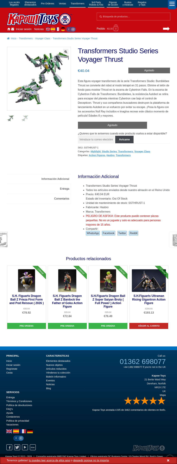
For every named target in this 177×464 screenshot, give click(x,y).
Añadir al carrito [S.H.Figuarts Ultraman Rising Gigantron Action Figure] (149, 326)
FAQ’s (9, 409)
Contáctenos (13, 29)
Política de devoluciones (19, 405)
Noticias (39, 29)
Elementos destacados (58, 361)
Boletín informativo (56, 376)
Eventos (50, 380)
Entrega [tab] (64, 188)
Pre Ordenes (47, 3)
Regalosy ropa (142, 3)
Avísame (124, 139)
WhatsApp (93, 233)
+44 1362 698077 (133, 367)
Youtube (25, 447)
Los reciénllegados (14, 3)
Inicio (9, 29)
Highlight (96, 151)
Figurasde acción (113, 3)
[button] (65, 51)
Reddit (133, 233)
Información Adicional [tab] (55, 178)
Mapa (163, 395)
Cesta (9, 372)
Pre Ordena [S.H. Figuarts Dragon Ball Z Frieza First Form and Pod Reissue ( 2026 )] (26, 326)
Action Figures (97, 155)
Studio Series (109, 151)
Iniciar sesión (23, 29)
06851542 (61, 456)
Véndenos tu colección (58, 372)
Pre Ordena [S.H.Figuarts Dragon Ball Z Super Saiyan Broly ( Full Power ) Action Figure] (108, 326)
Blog (48, 388)
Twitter (122, 233)
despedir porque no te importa (91, 460)
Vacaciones (12, 424)
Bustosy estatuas (128, 3)
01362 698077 (143, 361)
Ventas (62, 3)
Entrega (10, 397)
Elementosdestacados (30, 3)
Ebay (33, 447)
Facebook (108, 233)
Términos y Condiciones (19, 401)
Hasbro (111, 155)
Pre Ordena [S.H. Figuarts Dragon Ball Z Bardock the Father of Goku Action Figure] (67, 326)
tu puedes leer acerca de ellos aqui (49, 460)
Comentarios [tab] (61, 198)
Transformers (77, 3)
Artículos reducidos (56, 368)
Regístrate (11, 368)
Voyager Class (42, 38)
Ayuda (9, 413)
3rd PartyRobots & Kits (96, 3)
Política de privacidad (17, 420)
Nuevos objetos (54, 365)
